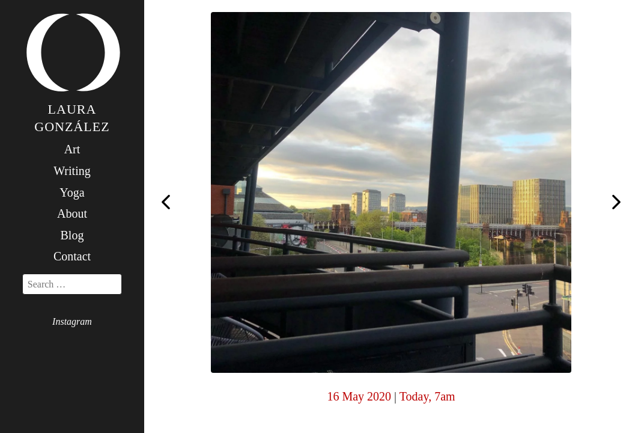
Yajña (166, 202)
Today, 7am (427, 396)
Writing (71, 170)
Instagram (72, 321)
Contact (72, 256)
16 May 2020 (359, 396)
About (72, 213)
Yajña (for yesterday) (616, 203)
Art (72, 149)
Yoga (71, 192)
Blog (72, 235)
